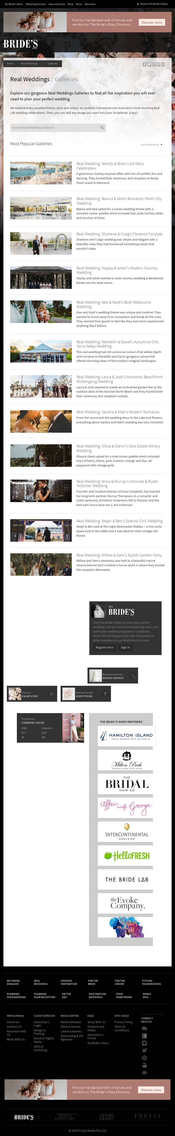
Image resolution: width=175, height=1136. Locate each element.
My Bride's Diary (14, 4)
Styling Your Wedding (151, 982)
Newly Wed (147, 995)
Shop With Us (97, 1022)
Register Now (104, 648)
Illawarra (47, 728)
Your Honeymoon (124, 995)
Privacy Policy (123, 1022)
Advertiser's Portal (95, 1036)
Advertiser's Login (42, 1024)
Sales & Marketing (40, 1048)
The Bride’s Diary (20, 44)
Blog (70, 4)
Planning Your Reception (44, 995)
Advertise (90, 4)
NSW (24, 728)
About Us (13, 1022)
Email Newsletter (144, 1072)
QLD (44, 732)
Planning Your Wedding (16, 995)
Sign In (125, 648)
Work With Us (16, 1039)
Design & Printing (40, 1032)
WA (43, 737)
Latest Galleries (71, 1031)
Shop (79, 4)
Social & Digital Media (44, 1040)
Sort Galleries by (152, 144)
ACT (23, 732)
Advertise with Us (16, 1033)
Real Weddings (31, 63)
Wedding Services (36, 4)
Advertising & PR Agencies (72, 1038)
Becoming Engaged (13, 982)
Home (10, 63)
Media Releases (71, 1022)
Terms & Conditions (121, 1028)
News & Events (57, 4)
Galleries (53, 63)
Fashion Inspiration (69, 982)
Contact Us (14, 1027)
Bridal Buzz (144, 1029)
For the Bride (93, 982)
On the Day (66, 995)
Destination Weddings (97, 995)
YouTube (144, 1065)
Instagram (144, 1043)
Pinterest (144, 1058)
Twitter (144, 1050)
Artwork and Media (96, 1028)
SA (22, 737)
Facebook (144, 1036)
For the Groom (120, 982)
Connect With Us (147, 1020)
